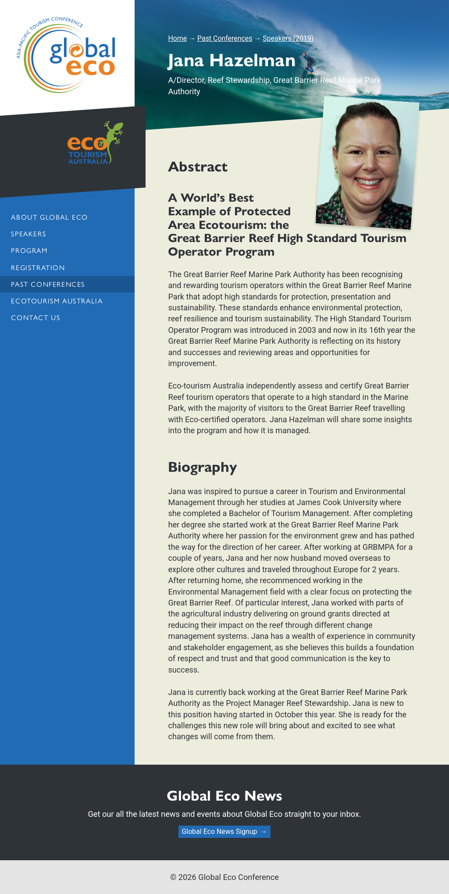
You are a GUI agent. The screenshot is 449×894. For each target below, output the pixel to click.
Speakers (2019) (288, 38)
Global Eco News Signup (219, 831)
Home (177, 38)
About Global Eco (49, 217)
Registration (38, 267)
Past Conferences (48, 284)
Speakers (28, 233)
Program (29, 250)
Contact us (35, 317)
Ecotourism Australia (57, 301)
